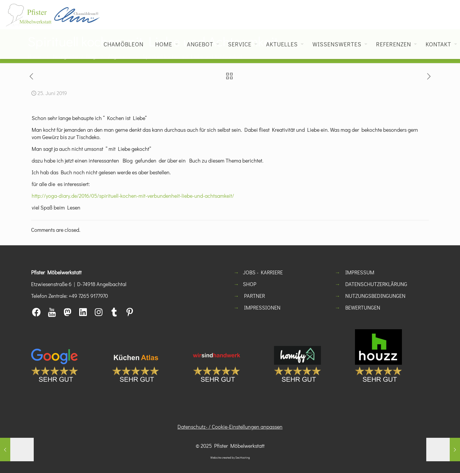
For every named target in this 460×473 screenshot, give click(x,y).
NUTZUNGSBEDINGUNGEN (375, 295)
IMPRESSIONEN (262, 307)
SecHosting (242, 458)
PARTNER (254, 295)
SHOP (249, 284)
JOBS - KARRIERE (263, 272)
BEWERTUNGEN (362, 307)
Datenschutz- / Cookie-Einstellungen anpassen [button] (230, 426)
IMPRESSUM (359, 272)
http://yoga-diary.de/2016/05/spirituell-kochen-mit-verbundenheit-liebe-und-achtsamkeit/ (133, 195)
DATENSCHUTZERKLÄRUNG (376, 284)
